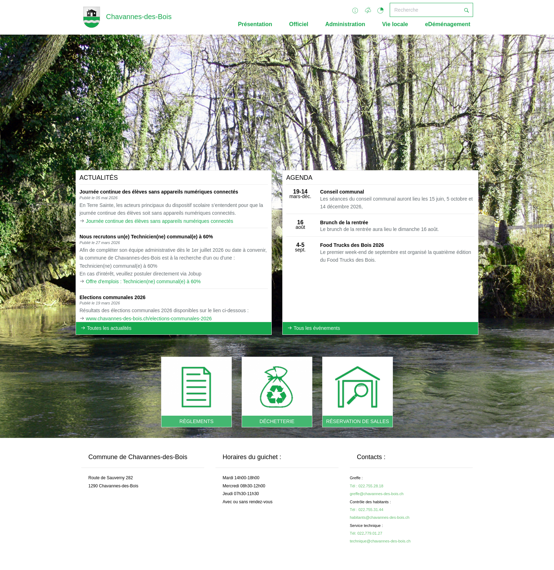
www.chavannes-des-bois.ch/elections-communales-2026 (149, 318)
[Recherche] (425, 10)
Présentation (255, 24)
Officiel (298, 24)
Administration (345, 24)
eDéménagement (447, 24)
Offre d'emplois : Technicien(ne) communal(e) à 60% (143, 281)
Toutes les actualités (106, 328)
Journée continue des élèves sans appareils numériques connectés (159, 221)
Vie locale (395, 24)
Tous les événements (313, 328)
